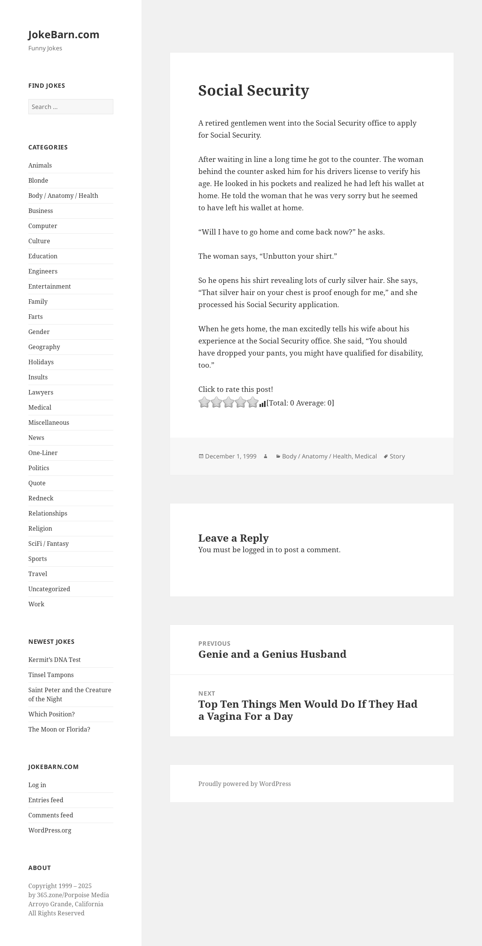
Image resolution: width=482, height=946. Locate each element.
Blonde (38, 180)
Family (38, 301)
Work (36, 604)
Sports (37, 559)
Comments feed (50, 815)
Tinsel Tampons (51, 675)
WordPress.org (49, 830)
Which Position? (51, 714)
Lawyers (40, 392)
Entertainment (49, 286)
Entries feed (45, 800)
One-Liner (43, 453)
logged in (258, 550)
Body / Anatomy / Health (63, 195)
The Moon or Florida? (59, 729)
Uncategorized (49, 589)
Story (397, 456)
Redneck (40, 498)
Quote (37, 483)
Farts (35, 316)
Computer (42, 226)
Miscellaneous (48, 422)
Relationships (47, 513)
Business (40, 211)
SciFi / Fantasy (48, 543)
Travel (37, 574)
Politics (38, 468)
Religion (40, 528)
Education (42, 256)
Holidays (41, 362)
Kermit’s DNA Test (54, 660)
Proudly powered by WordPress (244, 784)
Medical (39, 407)
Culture (39, 241)
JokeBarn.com (64, 34)
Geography (44, 347)
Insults (38, 377)
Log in (37, 785)
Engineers (42, 271)
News (36, 437)
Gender (39, 332)
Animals (40, 165)
